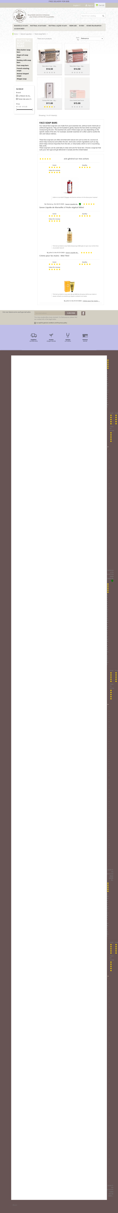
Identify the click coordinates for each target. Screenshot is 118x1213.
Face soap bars (23, 65)
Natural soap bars (38, 25)
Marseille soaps (21, 25)
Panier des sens (24, 99)
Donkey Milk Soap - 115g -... (49, 100)
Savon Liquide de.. (71, 204)
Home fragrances (93, 25)
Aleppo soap (22, 79)
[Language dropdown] (77, 5)
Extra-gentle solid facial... (77, 100)
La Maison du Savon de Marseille (25, 96)
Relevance (92, 38)
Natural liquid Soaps (58, 25)
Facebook (83, 313)
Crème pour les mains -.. (91, 301)
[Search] (92, 16)
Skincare (73, 25)
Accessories (19, 28)
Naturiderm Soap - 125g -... (49, 66)
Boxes (81, 25)
